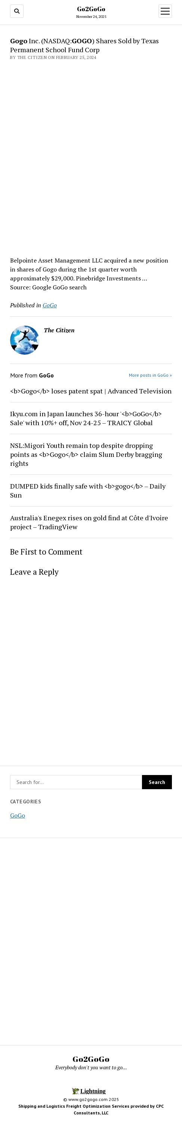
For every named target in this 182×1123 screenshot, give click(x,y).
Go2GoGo (91, 9)
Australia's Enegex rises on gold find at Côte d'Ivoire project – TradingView (89, 522)
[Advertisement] (91, 156)
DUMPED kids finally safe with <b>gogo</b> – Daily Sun (88, 490)
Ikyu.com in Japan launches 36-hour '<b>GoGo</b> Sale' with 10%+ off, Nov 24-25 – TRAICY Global (86, 418)
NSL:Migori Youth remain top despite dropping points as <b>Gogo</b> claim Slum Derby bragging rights (86, 454)
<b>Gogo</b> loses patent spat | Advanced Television (91, 390)
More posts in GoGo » (150, 375)
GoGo (17, 815)
